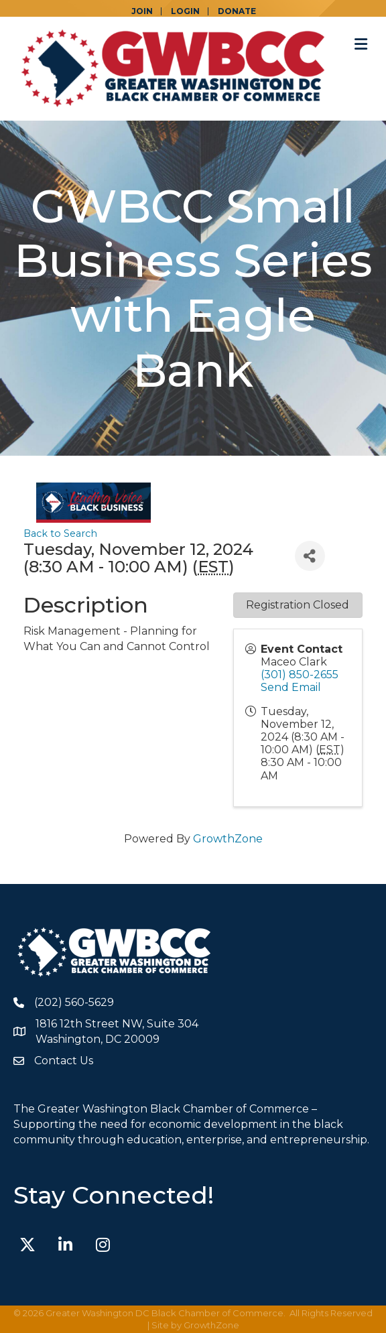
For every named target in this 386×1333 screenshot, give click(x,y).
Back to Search (60, 533)
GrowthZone (228, 838)
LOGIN (185, 11)
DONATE (237, 11)
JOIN (142, 11)
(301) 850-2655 (299, 674)
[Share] (310, 556)
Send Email (291, 687)
